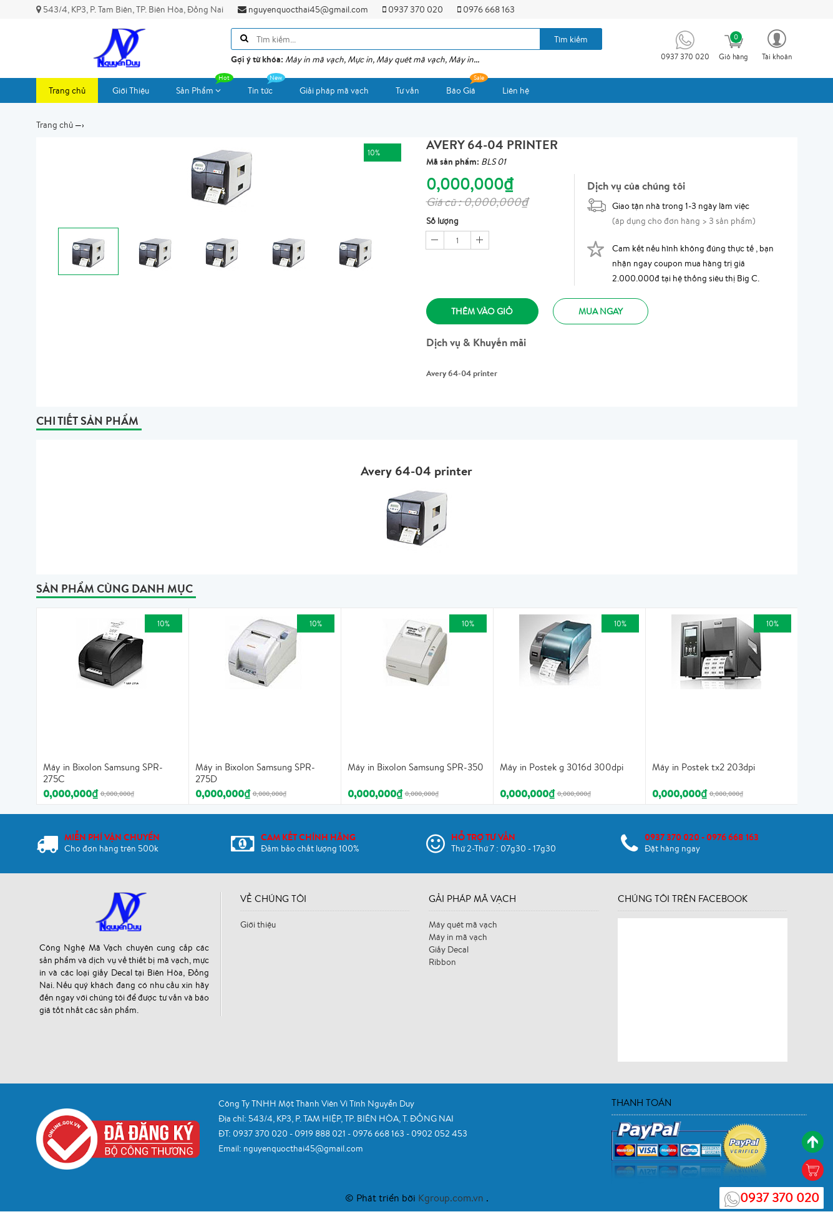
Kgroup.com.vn (452, 1198)
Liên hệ (515, 90)
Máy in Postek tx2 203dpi (703, 767)
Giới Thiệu (130, 90)
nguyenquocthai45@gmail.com (303, 9)
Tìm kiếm (571, 39)
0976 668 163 (486, 9)
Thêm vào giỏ (483, 311)
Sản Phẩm (204, 87)
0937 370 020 (412, 9)
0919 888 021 (321, 1133)
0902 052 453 (439, 1133)
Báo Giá (467, 87)
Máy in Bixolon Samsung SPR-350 (416, 767)
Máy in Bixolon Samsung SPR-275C (103, 774)
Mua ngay (601, 311)
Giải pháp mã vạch (334, 90)
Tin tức (266, 87)
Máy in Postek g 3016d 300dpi (561, 767)
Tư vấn (407, 90)
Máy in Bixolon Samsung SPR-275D (255, 774)
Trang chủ (67, 90)
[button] (777, 44)
